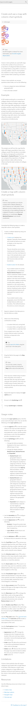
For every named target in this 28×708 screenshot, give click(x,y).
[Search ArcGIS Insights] (12, 2)
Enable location (11, 264)
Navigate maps (8, 694)
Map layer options (9, 692)
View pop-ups (8, 697)
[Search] (26, 2)
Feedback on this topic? (20, 705)
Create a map (8, 689)
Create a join (10, 237)
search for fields (14, 344)
